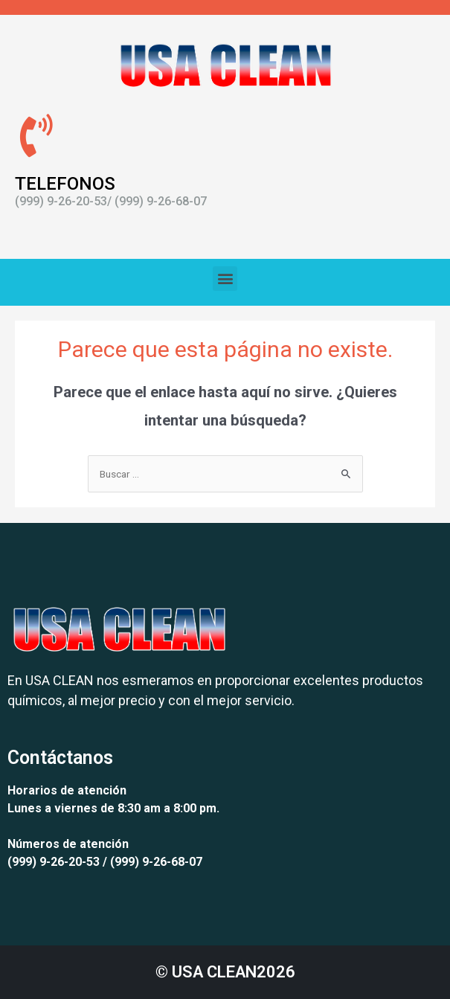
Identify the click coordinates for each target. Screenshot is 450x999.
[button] (225, 278)
